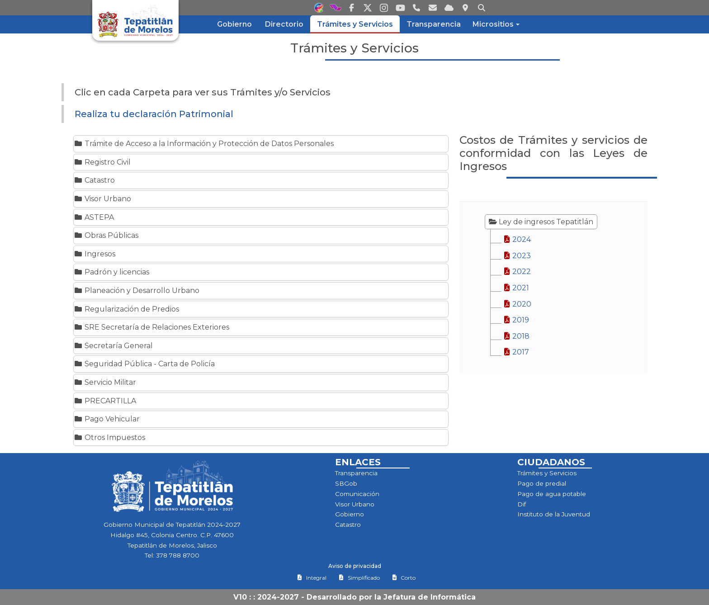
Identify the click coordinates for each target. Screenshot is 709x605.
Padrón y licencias (111, 272)
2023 (517, 255)
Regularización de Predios (126, 309)
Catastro (94, 180)
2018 (516, 336)
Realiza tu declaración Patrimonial (154, 114)
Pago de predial (541, 483)
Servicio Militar (105, 382)
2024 (517, 239)
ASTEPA (94, 217)
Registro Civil (102, 162)
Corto (404, 577)
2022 (517, 271)
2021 (516, 288)
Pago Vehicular (107, 419)
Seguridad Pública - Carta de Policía (144, 363)
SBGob (346, 483)
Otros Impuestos (109, 437)
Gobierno (349, 514)
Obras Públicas (106, 235)
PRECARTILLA (105, 401)
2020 (517, 304)
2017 (516, 352)
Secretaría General (113, 345)
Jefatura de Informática (429, 597)
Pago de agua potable (551, 493)
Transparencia (356, 473)
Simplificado (359, 577)
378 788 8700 (177, 555)
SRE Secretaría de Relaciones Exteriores (151, 327)
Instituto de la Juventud (553, 514)
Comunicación (357, 493)
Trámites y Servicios (547, 473)
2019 (516, 320)
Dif (521, 504)
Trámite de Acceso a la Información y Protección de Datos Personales (204, 143)
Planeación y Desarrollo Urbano (136, 290)
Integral (311, 577)
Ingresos (94, 254)
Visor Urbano (102, 198)
